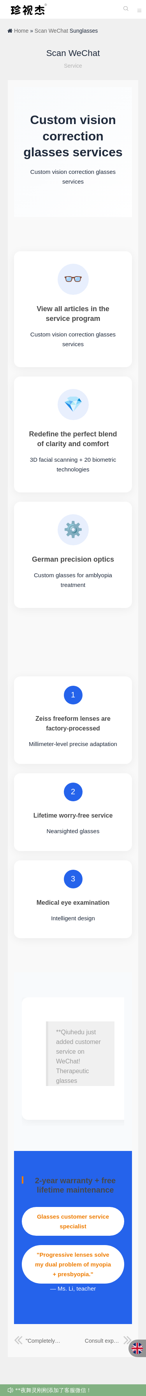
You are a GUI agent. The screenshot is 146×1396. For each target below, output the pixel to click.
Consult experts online (108, 1341)
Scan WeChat (51, 31)
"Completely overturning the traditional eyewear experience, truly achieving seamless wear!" (37, 1341)
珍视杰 (27, 9)
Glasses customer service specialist (73, 1221)
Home (21, 31)
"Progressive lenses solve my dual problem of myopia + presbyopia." (73, 1264)
